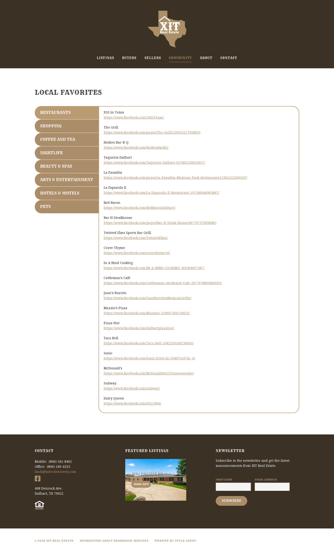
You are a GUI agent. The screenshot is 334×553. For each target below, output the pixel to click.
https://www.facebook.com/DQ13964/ (132, 403)
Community (180, 58)
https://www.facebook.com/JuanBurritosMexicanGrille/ (147, 298)
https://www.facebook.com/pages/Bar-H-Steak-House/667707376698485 (160, 223)
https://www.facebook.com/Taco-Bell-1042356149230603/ (148, 343)
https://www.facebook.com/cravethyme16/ (137, 253)
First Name (224, 479)
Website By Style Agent (175, 540)
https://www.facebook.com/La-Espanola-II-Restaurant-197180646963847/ (161, 193)
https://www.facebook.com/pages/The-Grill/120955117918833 (152, 132)
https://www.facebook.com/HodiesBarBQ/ (136, 147)
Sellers (153, 58)
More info (141, 484)
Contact (228, 58)
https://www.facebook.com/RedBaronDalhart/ (139, 208)
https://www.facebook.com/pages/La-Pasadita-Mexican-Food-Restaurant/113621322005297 (175, 177)
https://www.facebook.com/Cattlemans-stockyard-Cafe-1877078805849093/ (163, 283)
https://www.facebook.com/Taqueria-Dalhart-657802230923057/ (154, 162)
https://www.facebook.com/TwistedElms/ (136, 238)
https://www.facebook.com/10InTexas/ (134, 117)
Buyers (129, 58)
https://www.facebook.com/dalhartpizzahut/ (139, 328)
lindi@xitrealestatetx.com (55, 472)
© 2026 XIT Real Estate (54, 540)
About (206, 58)
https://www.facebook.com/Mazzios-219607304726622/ (147, 313)
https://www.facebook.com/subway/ (132, 388)
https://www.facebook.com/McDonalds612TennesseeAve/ (149, 373)
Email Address (266, 479)
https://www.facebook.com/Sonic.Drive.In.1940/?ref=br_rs (149, 358)
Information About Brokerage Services (114, 540)
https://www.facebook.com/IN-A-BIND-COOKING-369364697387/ (154, 268)
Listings (105, 58)
